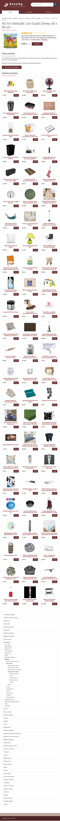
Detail (16, 95)
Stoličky (6, 770)
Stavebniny (7, 706)
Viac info (37, 44)
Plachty (11, 676)
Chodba (8, 687)
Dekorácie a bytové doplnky (11, 618)
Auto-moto (7, 645)
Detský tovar (48, 12)
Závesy (9, 684)
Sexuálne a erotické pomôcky (12, 702)
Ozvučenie (6, 752)
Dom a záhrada (29, 12)
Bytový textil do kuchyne (13, 665)
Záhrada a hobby (8, 798)
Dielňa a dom (7, 624)
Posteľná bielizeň (13, 678)
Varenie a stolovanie (9, 786)
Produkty (4, 18)
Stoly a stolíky (7, 773)
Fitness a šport (7, 639)
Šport (6, 704)
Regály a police (7, 758)
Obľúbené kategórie (9, 740)
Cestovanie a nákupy (9, 615)
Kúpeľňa (8, 691)
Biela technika (8, 647)
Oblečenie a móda (9, 700)
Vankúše (38, 18)
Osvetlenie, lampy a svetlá (10, 746)
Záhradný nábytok (10, 697)
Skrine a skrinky (7, 764)
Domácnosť (7, 630)
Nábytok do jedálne (8, 730)
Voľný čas (6, 792)
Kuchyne (6, 718)
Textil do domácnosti (9, 776)
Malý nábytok (7, 727)
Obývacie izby (7, 743)
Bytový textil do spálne (30, 18)
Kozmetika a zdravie (10, 657)
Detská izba (7, 621)
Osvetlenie (8, 695)
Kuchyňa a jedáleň (8, 715)
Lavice (5, 724)
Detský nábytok (9, 689)
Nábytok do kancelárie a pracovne (12, 733)
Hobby (6, 655)
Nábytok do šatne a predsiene (11, 736)
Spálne (5, 767)
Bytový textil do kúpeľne (13, 667)
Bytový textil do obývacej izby (14, 669)
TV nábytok (6, 783)
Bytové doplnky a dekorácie (12, 661)
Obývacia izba (9, 693)
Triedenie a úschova (9, 780)
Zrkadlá (5, 804)
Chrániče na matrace (14, 674)
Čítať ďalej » (44, 39)
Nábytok (10, 12)
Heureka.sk (9, 18)
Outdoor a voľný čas (9, 749)
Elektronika (7, 653)
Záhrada (6, 795)
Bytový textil (21, 18)
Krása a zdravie (7, 712)
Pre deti (6, 755)
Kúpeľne (6, 721)
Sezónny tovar (7, 761)
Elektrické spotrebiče (9, 636)
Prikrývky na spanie (13, 680)
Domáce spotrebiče (9, 627)
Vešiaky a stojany (8, 789)
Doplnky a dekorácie (9, 633)
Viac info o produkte (12, 67)
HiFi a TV (6, 709)
